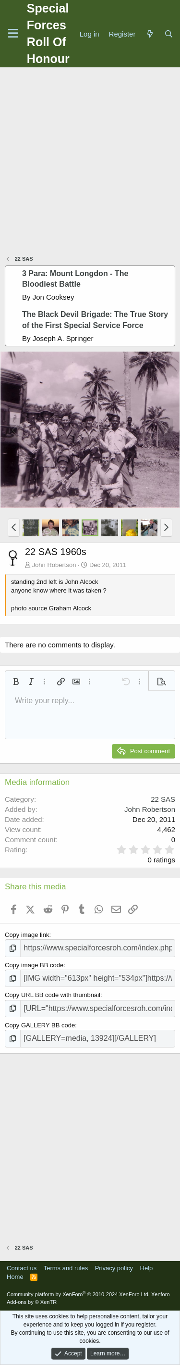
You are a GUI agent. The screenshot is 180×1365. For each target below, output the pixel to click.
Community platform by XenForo (78, 1294)
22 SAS (163, 799)
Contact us (21, 1268)
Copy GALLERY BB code (40, 1025)
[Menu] (13, 34)
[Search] (168, 34)
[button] (14, 527)
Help (146, 1268)
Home (15, 1276)
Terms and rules (66, 1268)
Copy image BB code (34, 965)
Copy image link (27, 934)
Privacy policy (114, 1268)
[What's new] (149, 34)
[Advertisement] (90, 162)
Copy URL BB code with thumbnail (52, 994)
